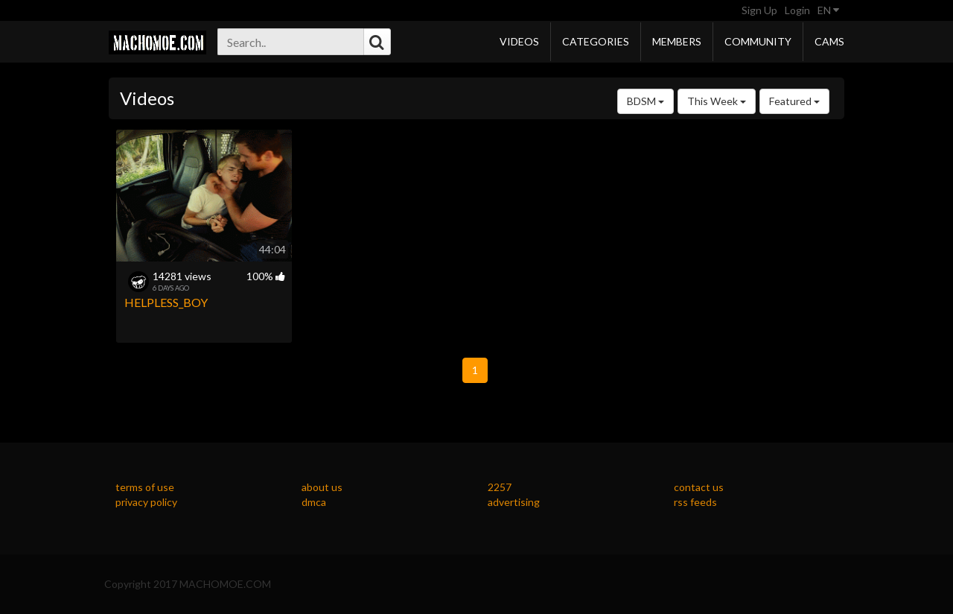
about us (322, 487)
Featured (794, 101)
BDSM (645, 101)
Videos (519, 41)
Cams (829, 41)
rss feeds (695, 502)
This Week (716, 101)
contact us (699, 487)
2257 (499, 487)
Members (676, 41)
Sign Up (759, 10)
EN (828, 10)
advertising (514, 502)
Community (757, 41)
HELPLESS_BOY (166, 302)
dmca (314, 502)
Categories (595, 41)
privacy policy (146, 502)
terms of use (144, 487)
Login (797, 10)
